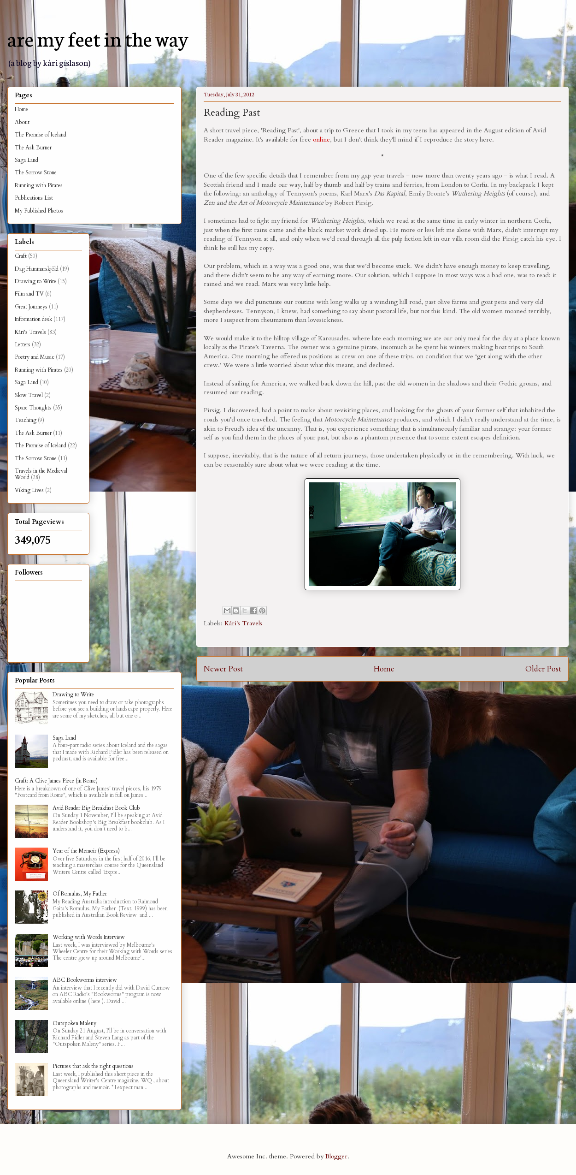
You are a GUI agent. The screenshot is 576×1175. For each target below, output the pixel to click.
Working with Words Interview (89, 937)
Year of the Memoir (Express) (86, 851)
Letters (22, 344)
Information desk (33, 319)
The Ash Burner (33, 147)
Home (384, 669)
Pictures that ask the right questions (93, 1066)
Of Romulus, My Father (80, 893)
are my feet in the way (97, 38)
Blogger (336, 1156)
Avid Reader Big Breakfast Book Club (96, 808)
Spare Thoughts (33, 407)
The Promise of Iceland (40, 134)
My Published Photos (39, 210)
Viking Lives (29, 490)
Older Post (543, 669)
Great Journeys (31, 306)
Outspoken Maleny (74, 1023)
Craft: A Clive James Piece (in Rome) (56, 780)
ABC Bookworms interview (85, 980)
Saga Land (26, 160)
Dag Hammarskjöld (37, 269)
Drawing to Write (35, 281)
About (22, 122)
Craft (21, 256)
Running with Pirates (39, 185)
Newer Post (223, 669)
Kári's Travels (243, 623)
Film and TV (29, 293)
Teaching (25, 420)
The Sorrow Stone (36, 172)
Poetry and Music (34, 357)
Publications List (34, 198)
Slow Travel (29, 395)
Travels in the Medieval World (41, 474)
